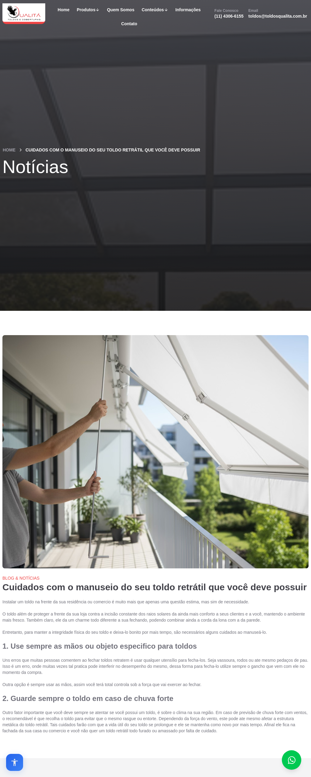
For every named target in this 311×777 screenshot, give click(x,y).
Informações (188, 9)
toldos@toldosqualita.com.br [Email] (277, 13)
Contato (129, 23)
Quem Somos (120, 9)
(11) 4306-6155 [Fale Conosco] (229, 13)
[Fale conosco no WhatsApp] (291, 760)
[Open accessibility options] (14, 762)
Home (64, 9)
